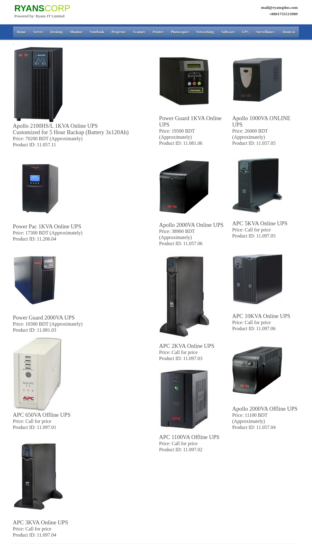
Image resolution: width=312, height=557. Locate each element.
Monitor (76, 32)
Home (21, 32)
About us (288, 32)
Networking (205, 32)
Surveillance (265, 32)
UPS (245, 32)
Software (228, 32)
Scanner (139, 32)
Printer (157, 32)
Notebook (97, 32)
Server (38, 32)
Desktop (56, 32)
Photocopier (180, 32)
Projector (119, 32)
